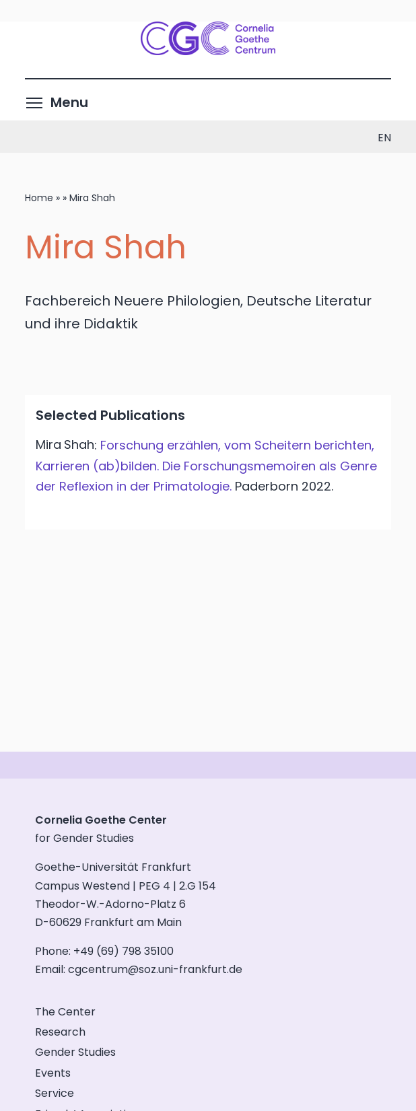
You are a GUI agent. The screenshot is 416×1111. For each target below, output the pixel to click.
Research (60, 1032)
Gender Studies (75, 1052)
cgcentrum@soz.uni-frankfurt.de (155, 969)
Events (53, 1073)
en (384, 137)
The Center (65, 1011)
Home (39, 198)
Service (54, 1093)
